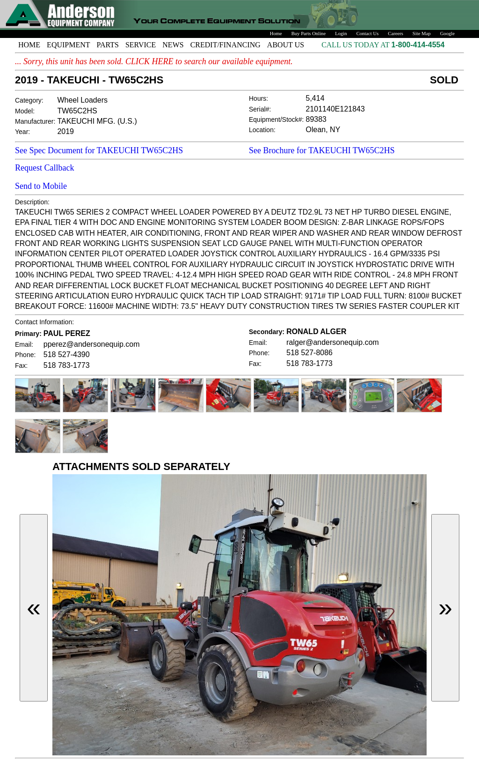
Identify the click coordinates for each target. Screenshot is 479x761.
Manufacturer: (35, 121)
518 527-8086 (309, 353)
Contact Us (367, 33)
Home (276, 33)
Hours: (258, 98)
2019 (65, 131)
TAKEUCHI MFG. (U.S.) (97, 121)
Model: (25, 111)
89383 (316, 119)
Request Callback (44, 167)
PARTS (108, 45)
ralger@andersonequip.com (332, 342)
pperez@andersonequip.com (92, 344)
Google (447, 33)
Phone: (25, 354)
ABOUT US (285, 45)
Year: (22, 131)
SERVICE (140, 45)
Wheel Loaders (82, 100)
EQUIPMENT (68, 45)
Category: (29, 100)
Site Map (422, 33)
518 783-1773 (67, 365)
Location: (262, 130)
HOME (29, 45)
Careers (395, 33)
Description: (32, 202)
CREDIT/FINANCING (225, 45)
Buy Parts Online (308, 33)
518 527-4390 (67, 354)
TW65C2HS (77, 111)
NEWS (172, 45)
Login (341, 33)
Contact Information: (44, 322)
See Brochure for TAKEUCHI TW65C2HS (322, 150)
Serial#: (260, 109)
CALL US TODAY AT (356, 45)
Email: (24, 344)
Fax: (21, 365)
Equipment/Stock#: (276, 119)
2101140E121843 (335, 109)
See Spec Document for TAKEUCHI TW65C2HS (99, 150)
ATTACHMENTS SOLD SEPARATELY (141, 466)
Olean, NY (323, 130)
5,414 (315, 98)
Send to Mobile (41, 186)
